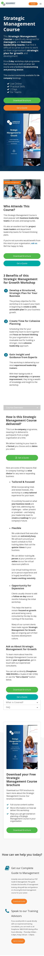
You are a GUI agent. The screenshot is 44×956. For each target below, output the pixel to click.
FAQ (8, 707)
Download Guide (19, 901)
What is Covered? (14, 702)
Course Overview (14, 407)
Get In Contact (18, 941)
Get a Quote (22, 108)
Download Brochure (22, 100)
